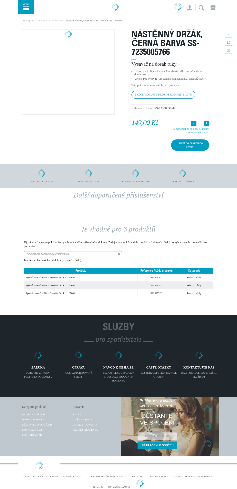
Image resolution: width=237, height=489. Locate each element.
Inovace (97, 487)
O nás (77, 414)
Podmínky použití (74, 476)
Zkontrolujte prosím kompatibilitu (163, 94)
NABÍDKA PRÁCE (158, 476)
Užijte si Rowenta (85, 429)
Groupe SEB (137, 476)
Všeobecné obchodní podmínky (194, 476)
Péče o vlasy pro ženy (37, 424)
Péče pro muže (32, 434)
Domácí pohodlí (33, 419)
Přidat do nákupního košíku (190, 145)
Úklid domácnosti (34, 414)
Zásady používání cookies (108, 476)
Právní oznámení (119, 487)
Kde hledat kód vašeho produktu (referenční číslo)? (53, 260)
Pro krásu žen (32, 429)
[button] (189, 8)
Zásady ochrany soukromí (40, 476)
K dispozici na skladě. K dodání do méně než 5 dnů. (191, 130)
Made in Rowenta (85, 424)
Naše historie (82, 419)
